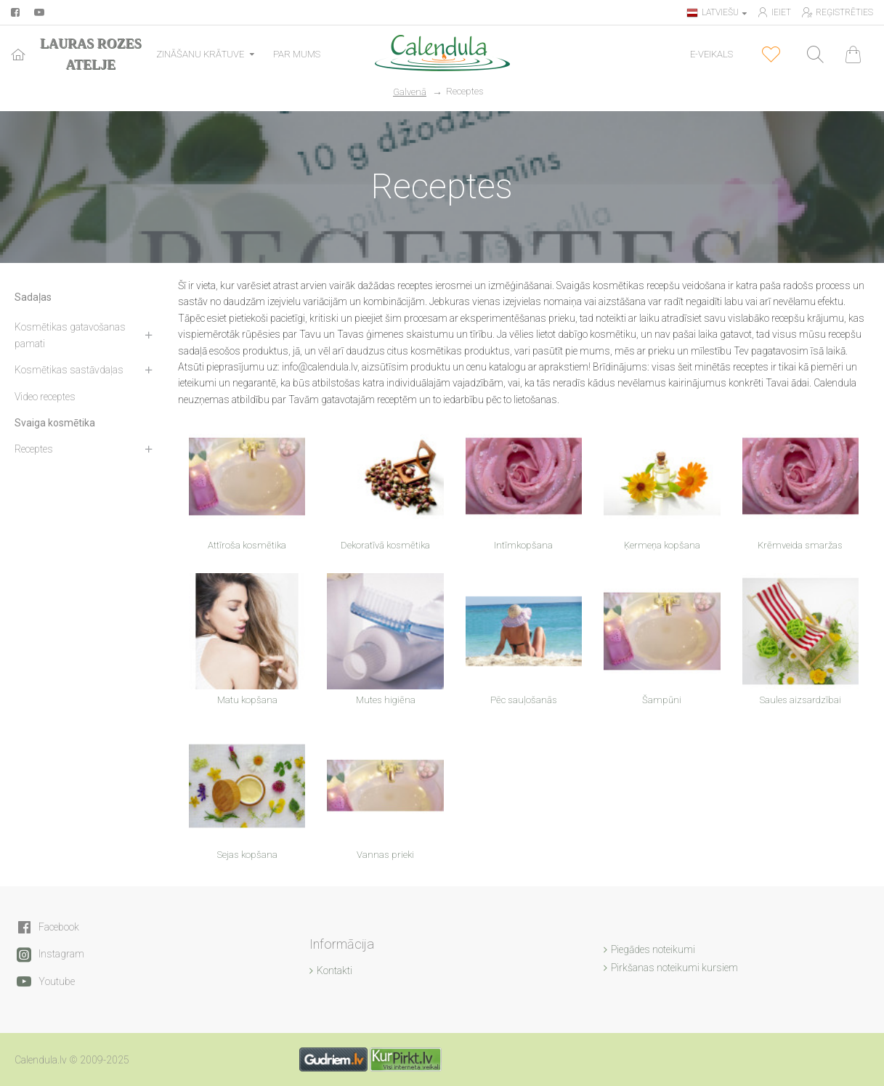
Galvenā (409, 91)
